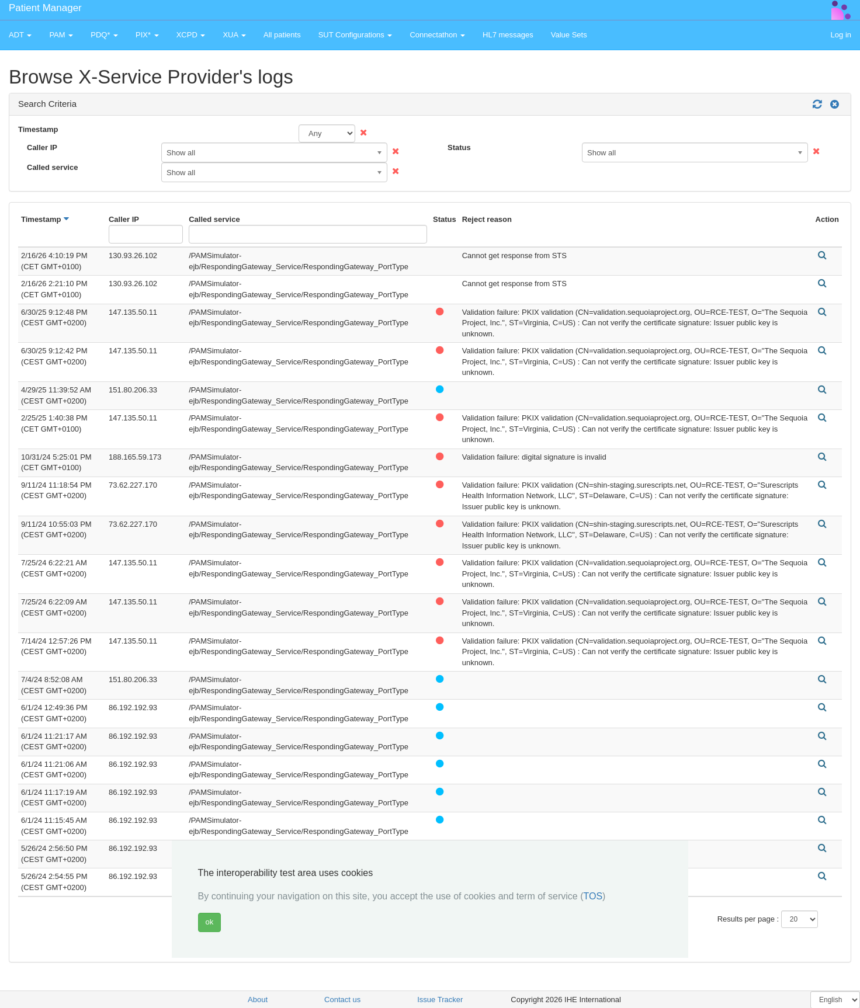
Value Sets (569, 34)
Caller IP (42, 147)
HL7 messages (508, 34)
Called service (52, 167)
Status (459, 147)
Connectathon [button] (437, 34)
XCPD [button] (191, 34)
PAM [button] (61, 34)
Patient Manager (45, 7)
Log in (841, 34)
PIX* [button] (147, 34)
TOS (592, 896)
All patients (282, 34)
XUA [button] (234, 34)
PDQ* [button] (104, 34)
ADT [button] (20, 34)
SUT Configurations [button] (355, 34)
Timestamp (38, 129)
